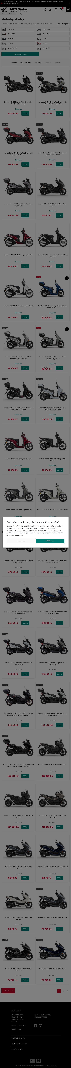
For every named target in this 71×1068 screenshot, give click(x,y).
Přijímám (50, 541)
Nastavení (21, 541)
